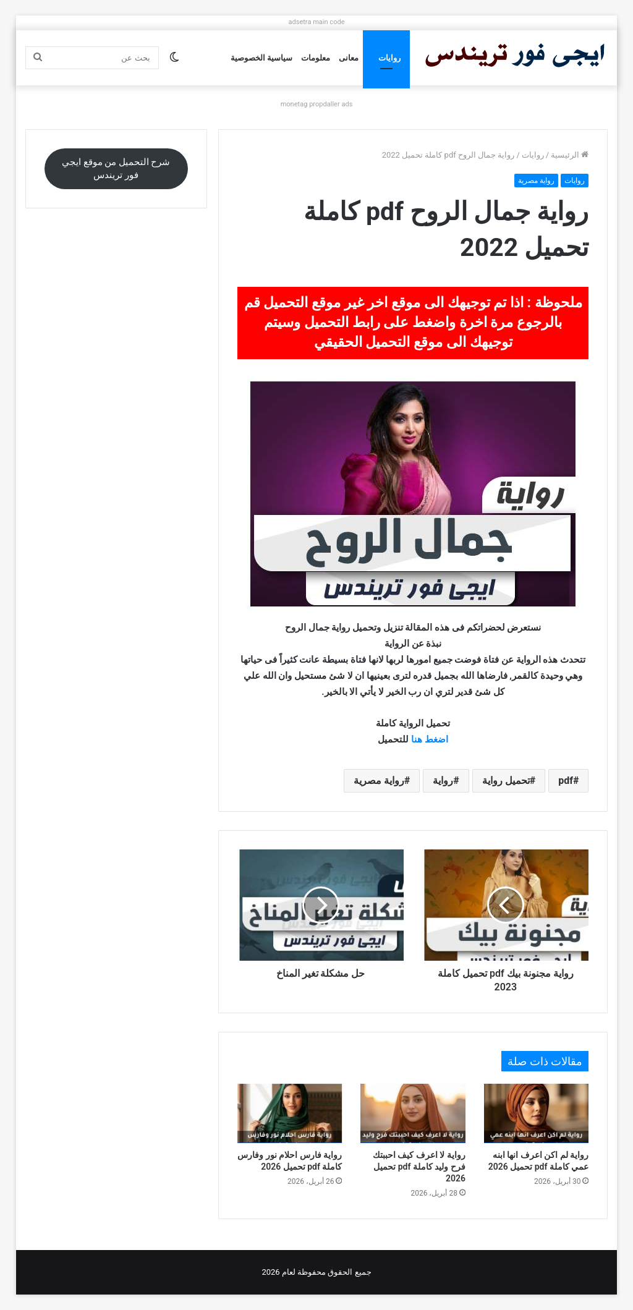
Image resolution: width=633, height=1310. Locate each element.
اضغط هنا (429, 739)
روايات (389, 57)
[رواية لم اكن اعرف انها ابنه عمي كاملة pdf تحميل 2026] (536, 1113)
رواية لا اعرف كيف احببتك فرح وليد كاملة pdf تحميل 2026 (419, 1166)
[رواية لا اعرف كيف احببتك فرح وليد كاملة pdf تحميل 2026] (412, 1113)
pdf (565, 780)
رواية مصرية (536, 180)
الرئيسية (569, 154)
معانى (349, 57)
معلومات (315, 57)
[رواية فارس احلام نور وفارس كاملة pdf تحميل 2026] (289, 1113)
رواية (443, 780)
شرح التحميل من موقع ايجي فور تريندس (116, 168)
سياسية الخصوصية (261, 57)
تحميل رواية (506, 780)
